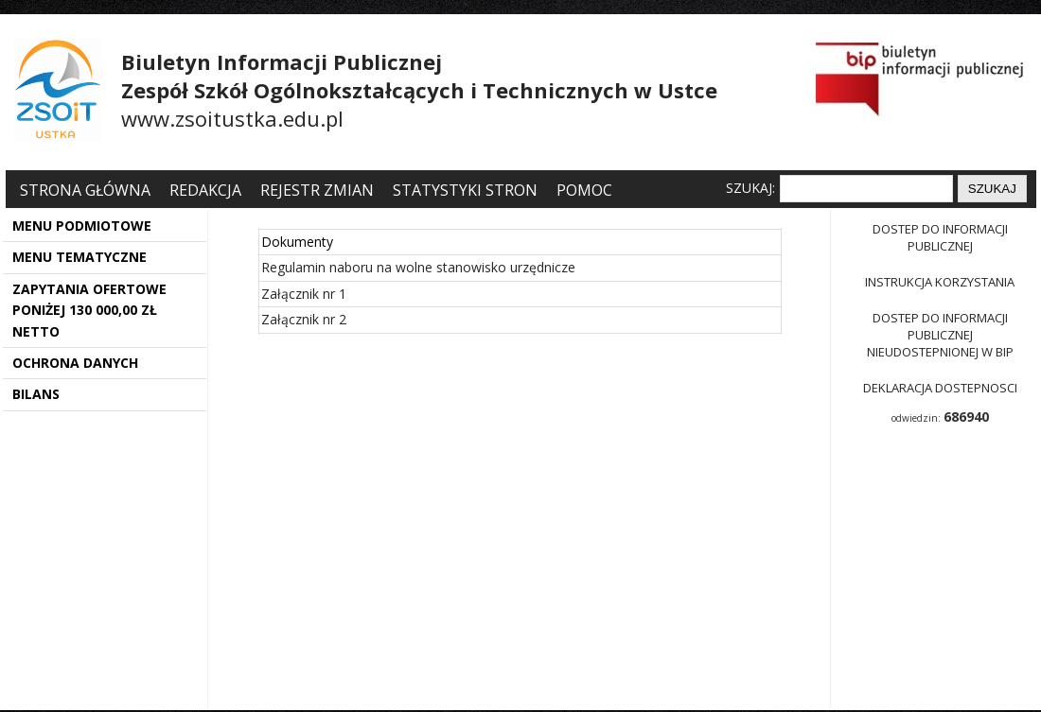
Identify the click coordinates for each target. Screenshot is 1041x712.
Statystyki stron (465, 190)
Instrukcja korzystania (940, 281)
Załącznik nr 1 (303, 294)
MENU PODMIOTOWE (81, 225)
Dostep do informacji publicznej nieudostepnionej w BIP (940, 334)
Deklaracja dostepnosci (940, 387)
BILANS (36, 394)
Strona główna (87, 190)
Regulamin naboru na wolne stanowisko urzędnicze (418, 267)
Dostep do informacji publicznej (940, 237)
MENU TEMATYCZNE (79, 257)
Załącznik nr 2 (303, 319)
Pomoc (584, 190)
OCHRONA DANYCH (75, 363)
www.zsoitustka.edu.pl (232, 118)
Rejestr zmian (317, 190)
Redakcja (205, 190)
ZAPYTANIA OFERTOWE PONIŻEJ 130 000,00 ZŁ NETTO (89, 310)
